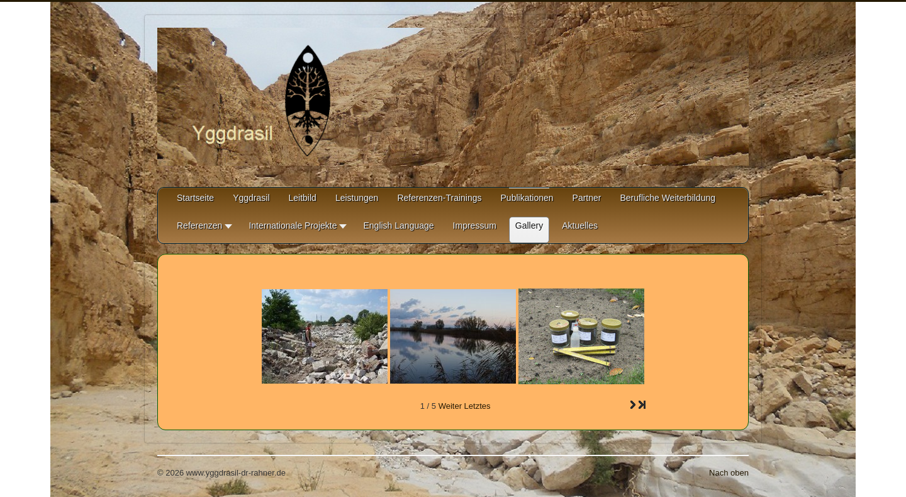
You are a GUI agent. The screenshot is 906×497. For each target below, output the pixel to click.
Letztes (477, 406)
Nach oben (729, 472)
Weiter (450, 406)
